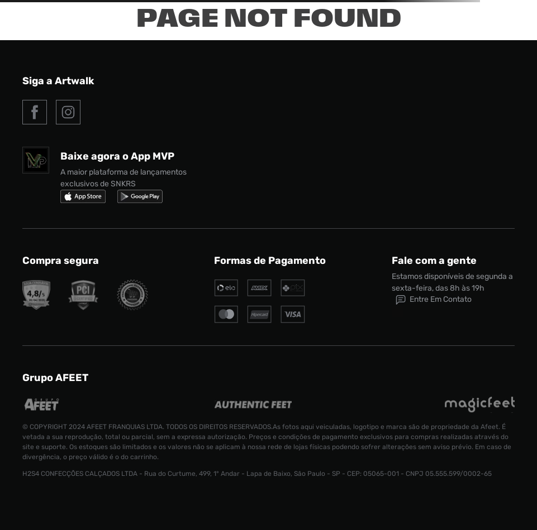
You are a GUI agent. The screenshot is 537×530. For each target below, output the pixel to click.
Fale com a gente (434, 260)
